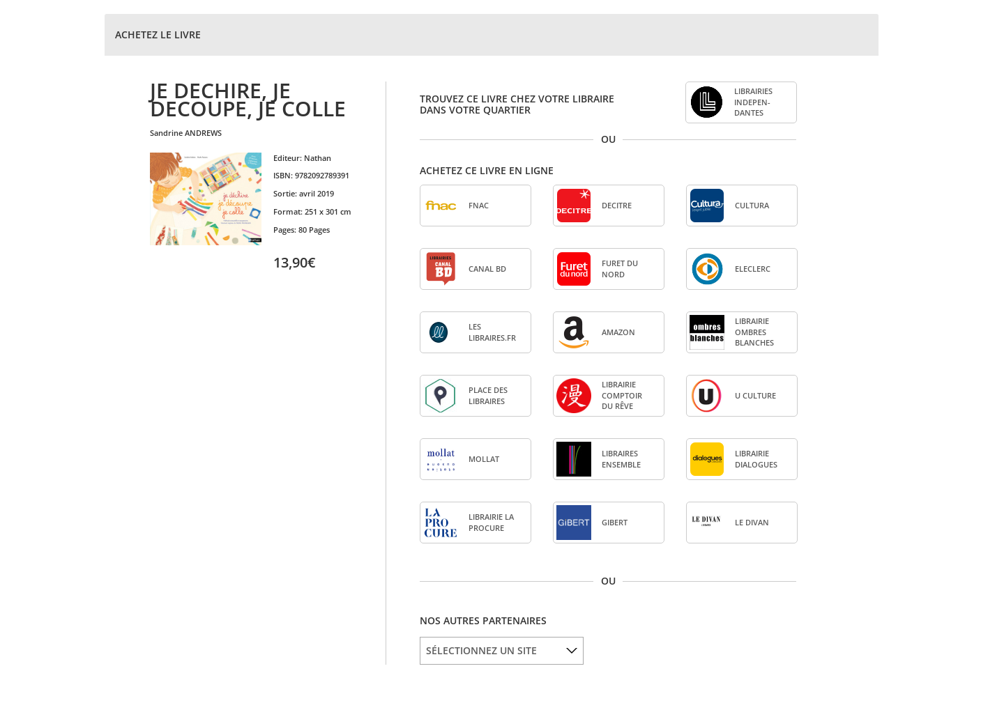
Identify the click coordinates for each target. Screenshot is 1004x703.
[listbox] (502, 651)
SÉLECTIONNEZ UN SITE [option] (481, 650)
